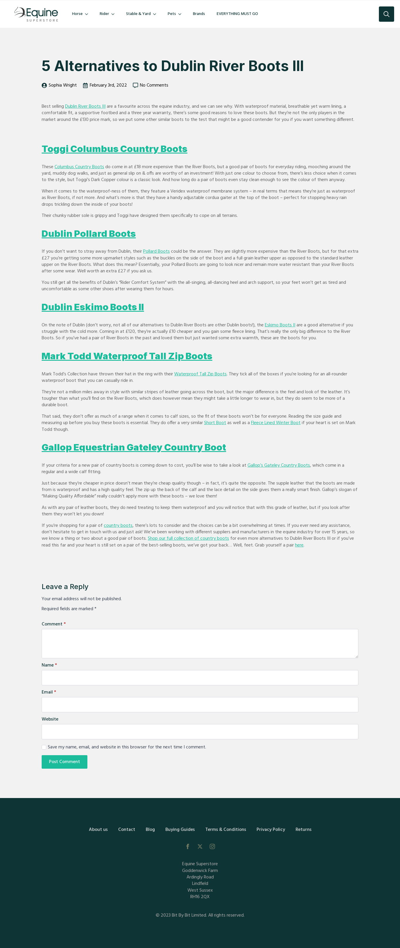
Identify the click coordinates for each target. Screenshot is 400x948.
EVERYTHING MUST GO (237, 14)
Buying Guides (180, 829)
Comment (54, 624)
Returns (303, 829)
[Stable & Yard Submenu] (156, 14)
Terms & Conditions (225, 829)
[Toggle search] (386, 14)
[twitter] (200, 846)
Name (49, 665)
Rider (104, 14)
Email (49, 692)
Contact (126, 829)
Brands (199, 14)
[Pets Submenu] (181, 14)
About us (98, 829)
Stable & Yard (138, 14)
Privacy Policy (271, 829)
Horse (77, 14)
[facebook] (188, 846)
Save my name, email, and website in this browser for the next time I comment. (127, 747)
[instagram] (212, 846)
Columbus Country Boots (79, 167)
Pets (172, 14)
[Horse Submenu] (88, 14)
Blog (150, 829)
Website (50, 719)
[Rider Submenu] (114, 14)
